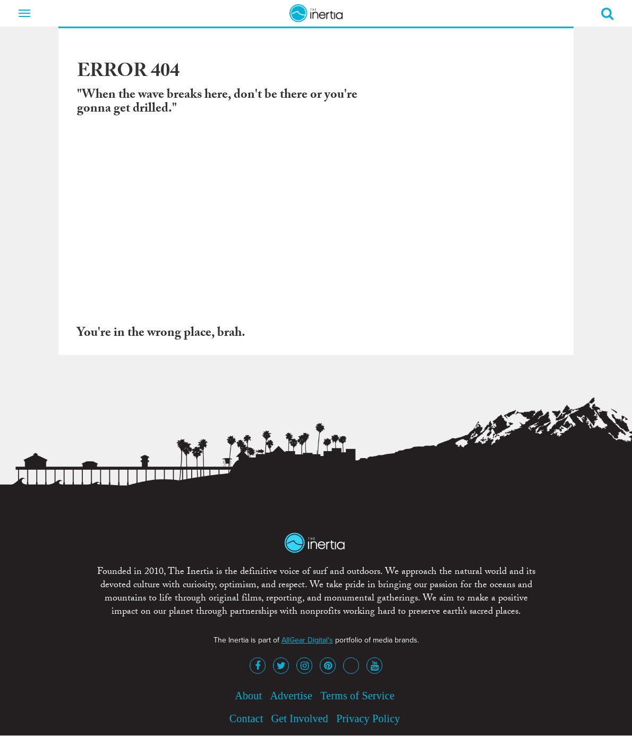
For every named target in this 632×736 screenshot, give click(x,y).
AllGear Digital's (307, 640)
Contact (246, 718)
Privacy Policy (368, 718)
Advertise (291, 695)
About (248, 695)
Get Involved (299, 718)
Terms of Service (357, 695)
